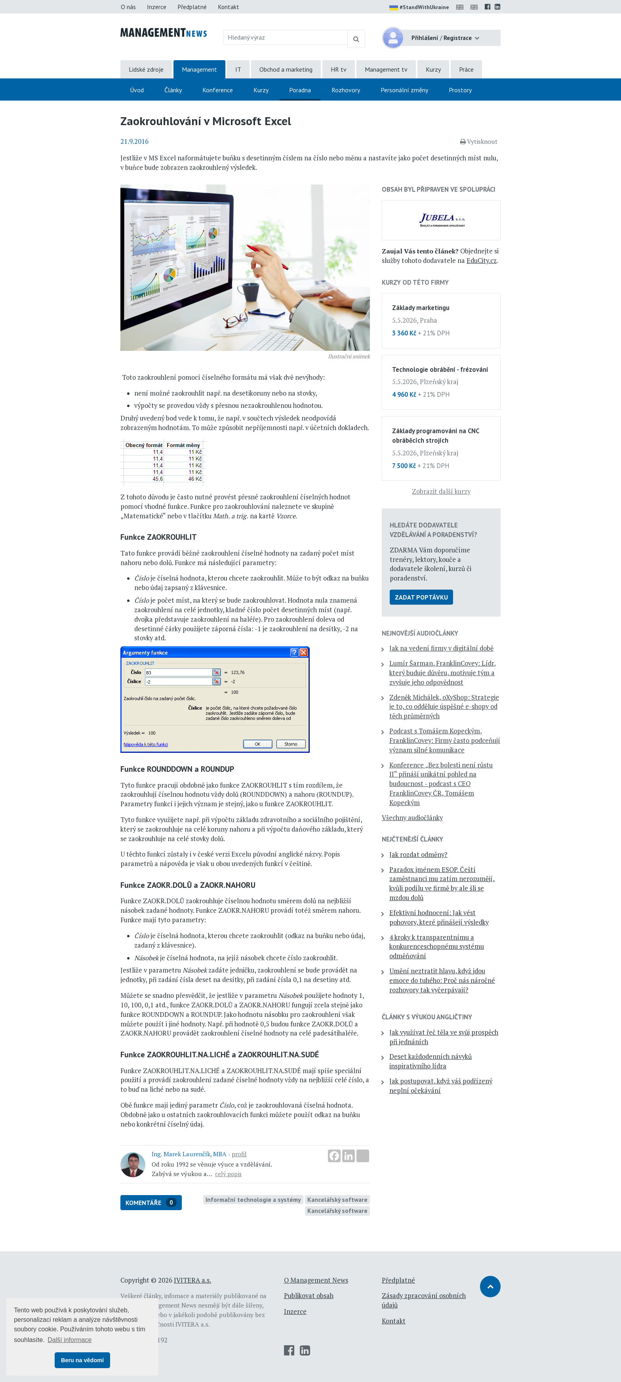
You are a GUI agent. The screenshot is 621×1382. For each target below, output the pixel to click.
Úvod (137, 90)
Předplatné (192, 7)
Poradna (300, 90)
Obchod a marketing (285, 69)
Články (173, 90)
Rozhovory (345, 90)
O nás (128, 7)
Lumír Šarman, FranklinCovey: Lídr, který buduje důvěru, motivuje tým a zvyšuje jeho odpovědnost (442, 673)
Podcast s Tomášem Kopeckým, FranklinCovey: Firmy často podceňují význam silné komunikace (444, 740)
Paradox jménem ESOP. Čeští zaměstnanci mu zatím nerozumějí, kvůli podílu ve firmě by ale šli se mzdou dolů (442, 883)
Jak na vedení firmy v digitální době (441, 648)
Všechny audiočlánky (412, 817)
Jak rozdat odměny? (418, 854)
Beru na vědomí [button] (82, 1360)
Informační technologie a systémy (253, 1199)
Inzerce (156, 7)
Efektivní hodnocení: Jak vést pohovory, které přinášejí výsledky (439, 917)
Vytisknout (478, 141)
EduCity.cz (482, 260)
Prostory (460, 90)
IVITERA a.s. (192, 1280)
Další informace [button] (69, 1339)
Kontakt (228, 7)
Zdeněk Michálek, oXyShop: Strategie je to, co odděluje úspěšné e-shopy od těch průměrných (444, 707)
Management (199, 69)
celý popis (228, 1174)
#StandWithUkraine (419, 8)
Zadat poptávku (421, 597)
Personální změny (404, 90)
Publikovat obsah (308, 1295)
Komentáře (151, 1202)
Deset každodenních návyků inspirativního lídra (430, 1061)
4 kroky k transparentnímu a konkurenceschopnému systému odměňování (436, 947)
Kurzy (433, 69)
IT (238, 69)
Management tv (386, 69)
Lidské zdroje (146, 69)
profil (239, 1154)
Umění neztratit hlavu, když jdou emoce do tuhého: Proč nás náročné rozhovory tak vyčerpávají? (442, 980)
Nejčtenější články (412, 839)
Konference (217, 90)
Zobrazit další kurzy (441, 491)
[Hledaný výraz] (285, 37)
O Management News (316, 1280)
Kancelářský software (337, 1199)
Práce (466, 69)
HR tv (339, 69)
